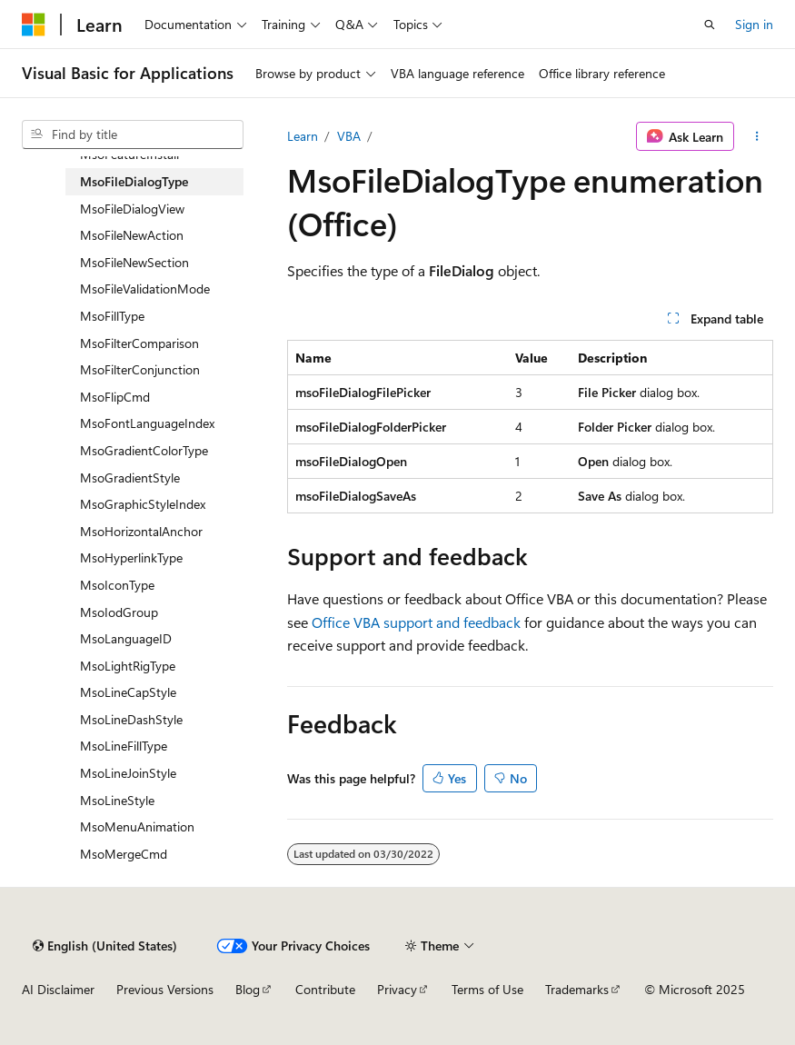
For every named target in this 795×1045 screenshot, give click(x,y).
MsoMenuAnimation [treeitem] (137, 826)
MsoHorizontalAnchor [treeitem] (141, 531)
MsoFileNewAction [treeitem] (132, 235)
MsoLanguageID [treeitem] (126, 638)
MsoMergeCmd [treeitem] (123, 853)
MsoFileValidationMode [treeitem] (145, 288)
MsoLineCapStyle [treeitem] (128, 692)
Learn (302, 135)
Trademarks (577, 989)
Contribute (325, 989)
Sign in (754, 24)
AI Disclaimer (58, 989)
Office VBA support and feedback (416, 622)
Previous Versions (165, 989)
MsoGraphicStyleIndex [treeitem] (142, 504)
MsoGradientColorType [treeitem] (144, 450)
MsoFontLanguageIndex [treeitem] (147, 423)
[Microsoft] (33, 24)
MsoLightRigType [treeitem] (127, 665)
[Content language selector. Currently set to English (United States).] (105, 945)
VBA (349, 135)
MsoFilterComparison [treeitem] (139, 343)
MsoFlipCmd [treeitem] (115, 396)
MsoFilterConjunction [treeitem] (140, 369)
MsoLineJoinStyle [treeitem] (128, 772)
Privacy (397, 989)
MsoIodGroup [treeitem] (119, 612)
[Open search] (709, 24)
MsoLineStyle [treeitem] (117, 800)
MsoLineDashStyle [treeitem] (131, 719)
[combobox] (132, 134)
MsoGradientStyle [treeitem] (130, 477)
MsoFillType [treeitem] (112, 315)
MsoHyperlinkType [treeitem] (131, 557)
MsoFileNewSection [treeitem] (134, 262)
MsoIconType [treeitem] (117, 584)
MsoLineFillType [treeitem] (123, 745)
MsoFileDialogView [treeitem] (132, 208)
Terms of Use (487, 989)
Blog (247, 989)
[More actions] (757, 136)
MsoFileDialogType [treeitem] (134, 181)
